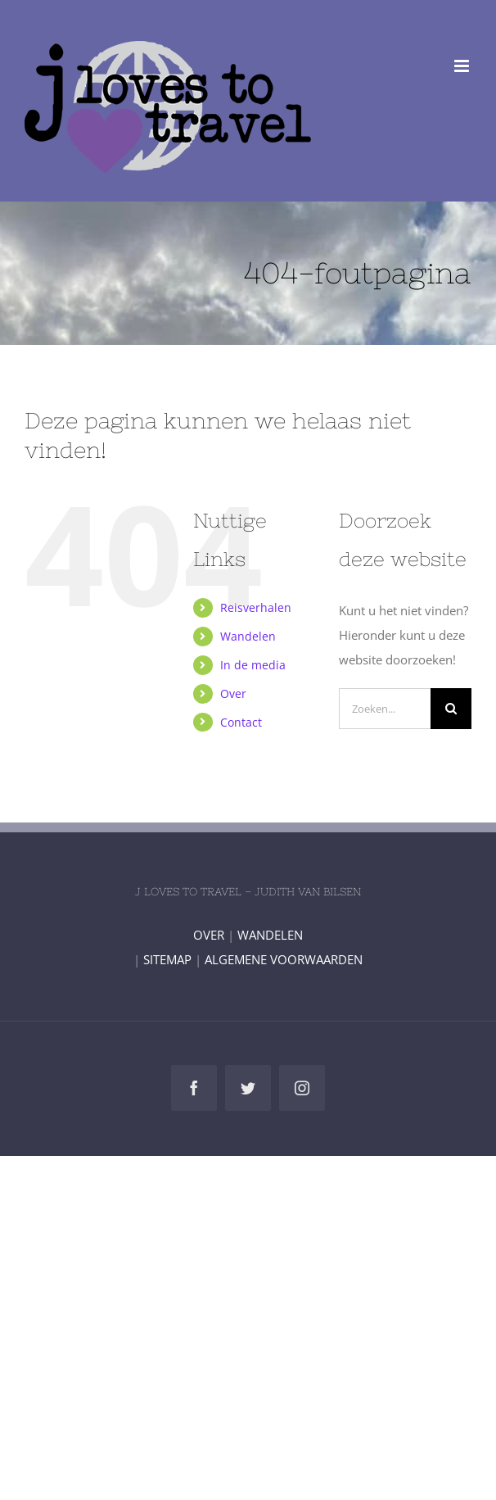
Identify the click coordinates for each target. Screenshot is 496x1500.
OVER (208, 935)
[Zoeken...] (385, 708)
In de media (253, 665)
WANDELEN (270, 935)
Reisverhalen (255, 607)
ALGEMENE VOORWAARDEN (284, 959)
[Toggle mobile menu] (462, 66)
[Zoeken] (451, 708)
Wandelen (248, 636)
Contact (241, 722)
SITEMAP (167, 959)
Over (233, 693)
